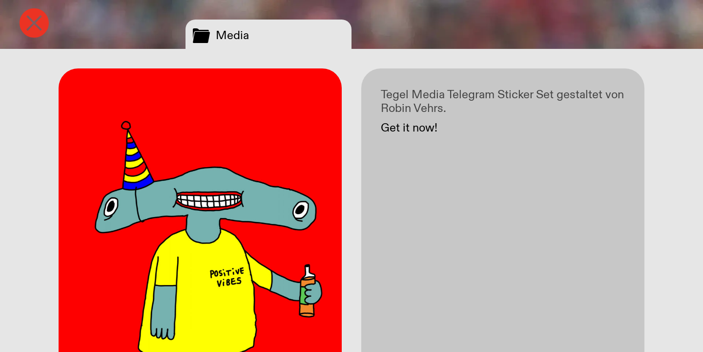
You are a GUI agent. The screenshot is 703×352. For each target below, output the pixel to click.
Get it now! (409, 128)
